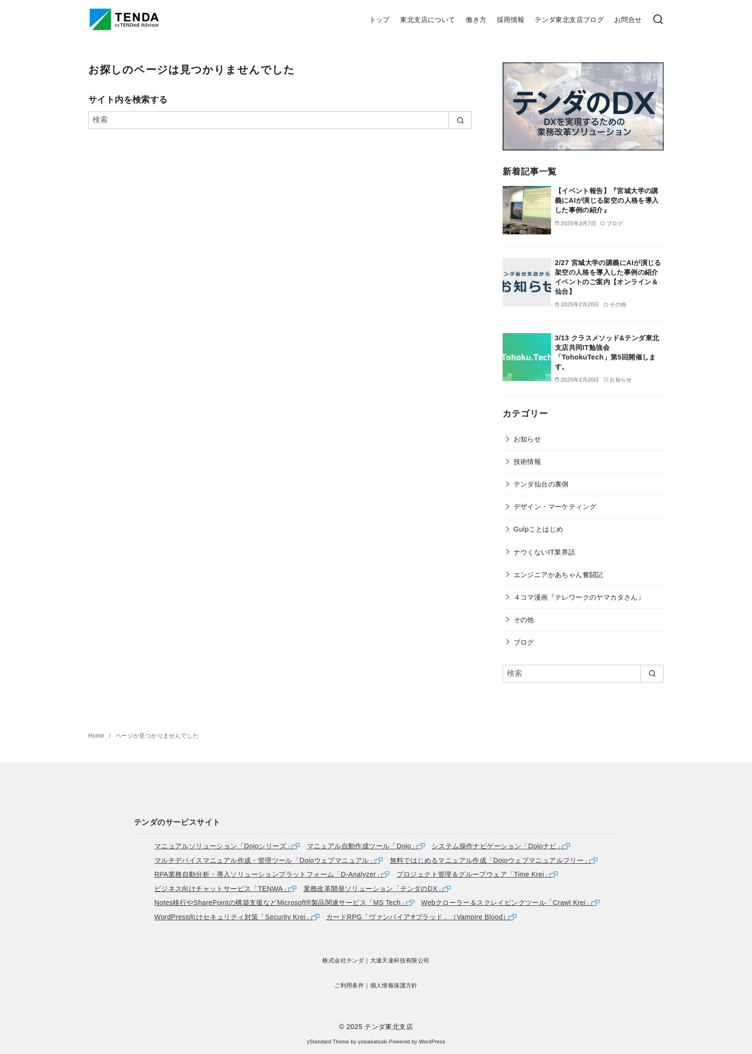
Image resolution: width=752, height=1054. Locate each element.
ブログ (524, 642)
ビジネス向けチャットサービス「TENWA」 (222, 888)
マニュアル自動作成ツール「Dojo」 (362, 846)
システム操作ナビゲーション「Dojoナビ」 (498, 846)
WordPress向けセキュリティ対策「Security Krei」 (233, 917)
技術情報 (527, 461)
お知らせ (527, 439)
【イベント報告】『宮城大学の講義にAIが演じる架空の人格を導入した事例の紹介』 (607, 200)
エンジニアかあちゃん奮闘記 (558, 575)
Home (97, 735)
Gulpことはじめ (539, 529)
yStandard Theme (328, 1041)
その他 (524, 620)
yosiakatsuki (373, 1041)
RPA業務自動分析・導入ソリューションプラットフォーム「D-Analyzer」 (268, 874)
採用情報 (511, 19)
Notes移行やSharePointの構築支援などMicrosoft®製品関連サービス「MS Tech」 (281, 902)
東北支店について (427, 19)
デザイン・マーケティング (555, 506)
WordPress (432, 1041)
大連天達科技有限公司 (400, 960)
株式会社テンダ (343, 960)
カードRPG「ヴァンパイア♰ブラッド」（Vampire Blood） (418, 917)
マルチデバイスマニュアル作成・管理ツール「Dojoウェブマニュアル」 (265, 860)
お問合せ (628, 19)
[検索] (658, 20)
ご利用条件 (349, 985)
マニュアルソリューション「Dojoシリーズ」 (224, 846)
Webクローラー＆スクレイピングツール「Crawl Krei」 (507, 902)
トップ (379, 19)
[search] (460, 119)
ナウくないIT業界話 (545, 552)
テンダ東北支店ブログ (569, 19)
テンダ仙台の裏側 (541, 484)
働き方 (476, 19)
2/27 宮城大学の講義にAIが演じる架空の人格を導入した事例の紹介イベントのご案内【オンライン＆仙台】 (608, 277)
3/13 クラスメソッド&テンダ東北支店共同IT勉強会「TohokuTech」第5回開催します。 (607, 352)
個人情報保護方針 (394, 985)
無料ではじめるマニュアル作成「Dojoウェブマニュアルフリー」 (490, 860)
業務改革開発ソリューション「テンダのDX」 (374, 888)
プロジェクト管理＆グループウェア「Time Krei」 (474, 874)
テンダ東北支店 (388, 1027)
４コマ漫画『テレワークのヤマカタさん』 (579, 597)
